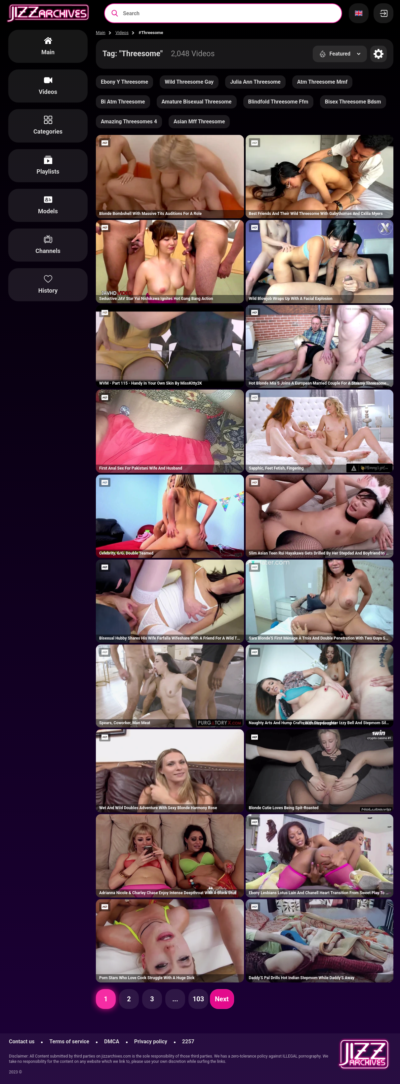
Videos (122, 32)
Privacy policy (150, 1041)
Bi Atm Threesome (123, 102)
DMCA (111, 1041)
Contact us (21, 1041)
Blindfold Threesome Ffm (278, 102)
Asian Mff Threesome (199, 121)
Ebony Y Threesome (124, 82)
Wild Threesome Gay (189, 82)
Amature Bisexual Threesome (197, 102)
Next (222, 999)
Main (100, 32)
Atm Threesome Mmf (322, 82)
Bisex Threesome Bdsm (353, 102)
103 (198, 999)
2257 (188, 1041)
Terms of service (69, 1041)
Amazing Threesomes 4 (129, 121)
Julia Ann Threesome (255, 82)
